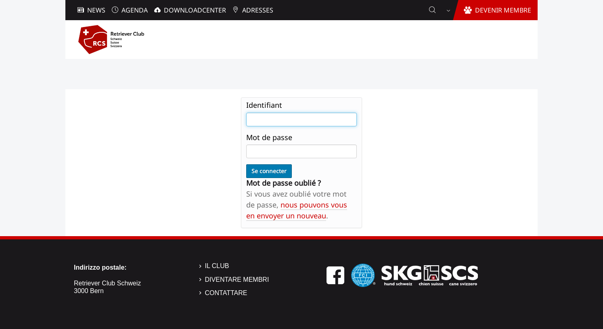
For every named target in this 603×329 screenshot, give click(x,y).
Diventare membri (237, 279)
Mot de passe (269, 137)
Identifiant (264, 105)
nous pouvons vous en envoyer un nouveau (296, 210)
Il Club (217, 265)
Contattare (226, 292)
